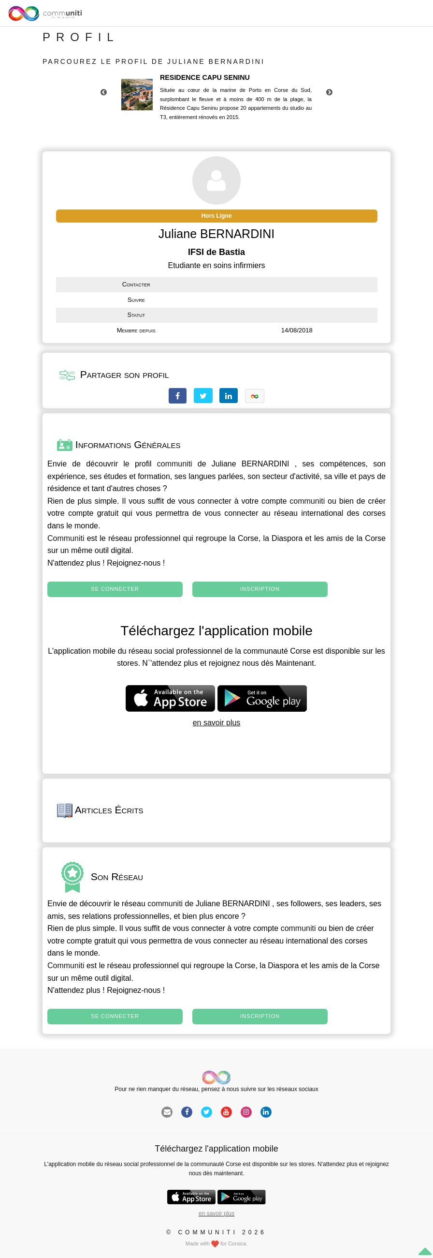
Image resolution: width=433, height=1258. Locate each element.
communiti (174, 464)
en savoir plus (217, 723)
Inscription (260, 589)
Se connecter (115, 589)
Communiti (65, 538)
